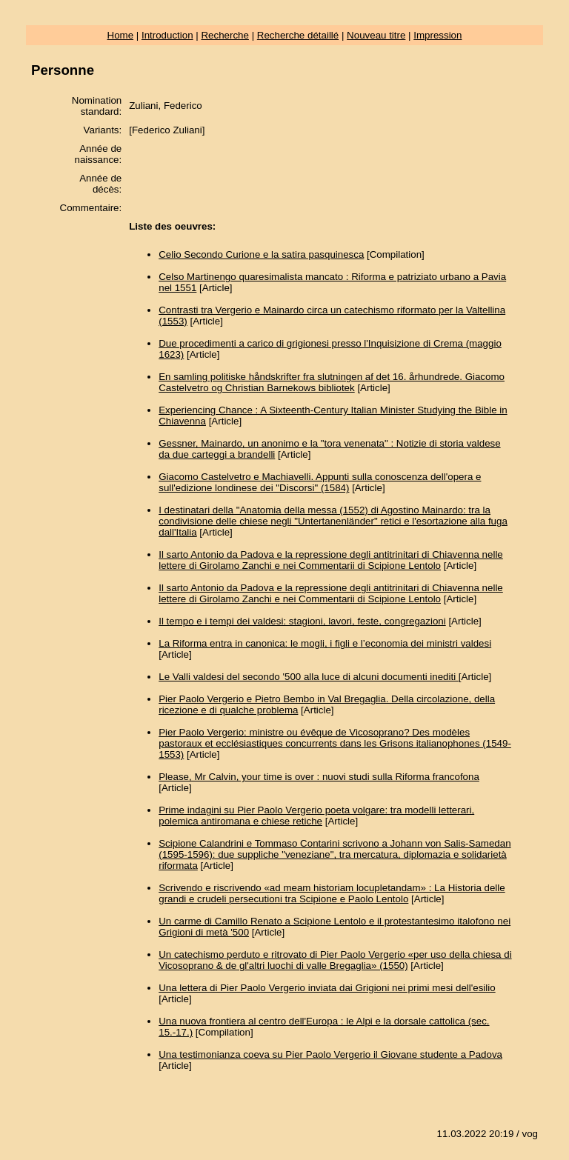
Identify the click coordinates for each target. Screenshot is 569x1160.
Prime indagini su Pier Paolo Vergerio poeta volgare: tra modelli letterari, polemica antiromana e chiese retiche (316, 815)
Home (120, 35)
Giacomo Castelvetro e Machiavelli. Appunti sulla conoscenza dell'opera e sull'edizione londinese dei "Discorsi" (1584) (320, 482)
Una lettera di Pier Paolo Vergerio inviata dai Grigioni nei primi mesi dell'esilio (327, 987)
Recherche (224, 35)
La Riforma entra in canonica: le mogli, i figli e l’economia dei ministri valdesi (325, 643)
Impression (437, 35)
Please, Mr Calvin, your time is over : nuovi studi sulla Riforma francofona (319, 776)
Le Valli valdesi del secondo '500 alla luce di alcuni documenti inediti (309, 676)
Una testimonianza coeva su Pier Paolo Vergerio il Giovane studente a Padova (330, 1054)
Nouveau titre (376, 35)
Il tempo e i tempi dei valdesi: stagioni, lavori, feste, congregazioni (302, 621)
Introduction (167, 35)
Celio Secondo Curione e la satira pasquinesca (261, 254)
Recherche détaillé (298, 35)
